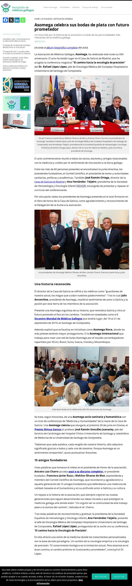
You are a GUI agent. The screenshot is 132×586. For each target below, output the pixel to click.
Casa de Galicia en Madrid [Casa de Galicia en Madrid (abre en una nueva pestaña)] (49, 181)
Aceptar (119, 576)
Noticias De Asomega (63, 19)
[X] (11, 20)
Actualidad (46, 19)
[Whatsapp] (22, 20)
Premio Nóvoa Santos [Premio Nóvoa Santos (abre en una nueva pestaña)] (47, 429)
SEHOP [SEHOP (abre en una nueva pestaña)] (81, 186)
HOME (37, 19)
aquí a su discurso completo (85, 471)
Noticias (76, 7)
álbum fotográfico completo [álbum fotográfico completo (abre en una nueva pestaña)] (62, 47)
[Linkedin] (17, 20)
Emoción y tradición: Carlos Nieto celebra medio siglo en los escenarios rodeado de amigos (15, 60)
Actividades (65, 7)
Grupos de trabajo (90, 7)
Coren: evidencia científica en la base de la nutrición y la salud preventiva (15, 68)
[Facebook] (5, 20)
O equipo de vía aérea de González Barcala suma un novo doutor (16, 46)
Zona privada (106, 7)
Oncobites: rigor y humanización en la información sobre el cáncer (16, 40)
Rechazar (101, 576)
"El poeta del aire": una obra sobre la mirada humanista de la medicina (16, 53)
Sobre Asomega (50, 7)
